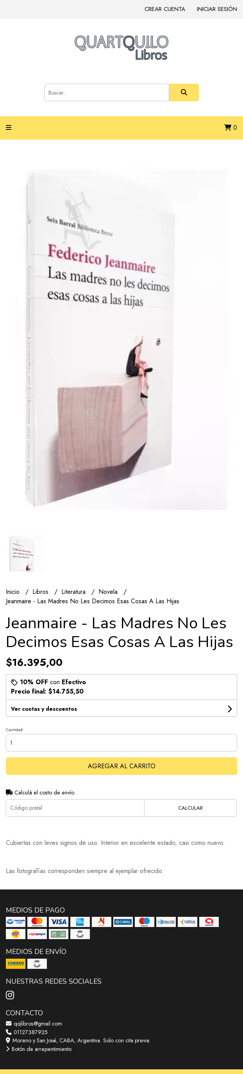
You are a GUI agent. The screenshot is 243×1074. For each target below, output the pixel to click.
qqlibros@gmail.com (34, 1023)
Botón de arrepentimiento (38, 1049)
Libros (41, 591)
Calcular (190, 808)
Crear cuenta (165, 9)
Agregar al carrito (121, 766)
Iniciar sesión (217, 9)
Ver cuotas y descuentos (44, 709)
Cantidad (14, 729)
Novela (109, 591)
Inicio (13, 591)
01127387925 (27, 1032)
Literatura (74, 591)
